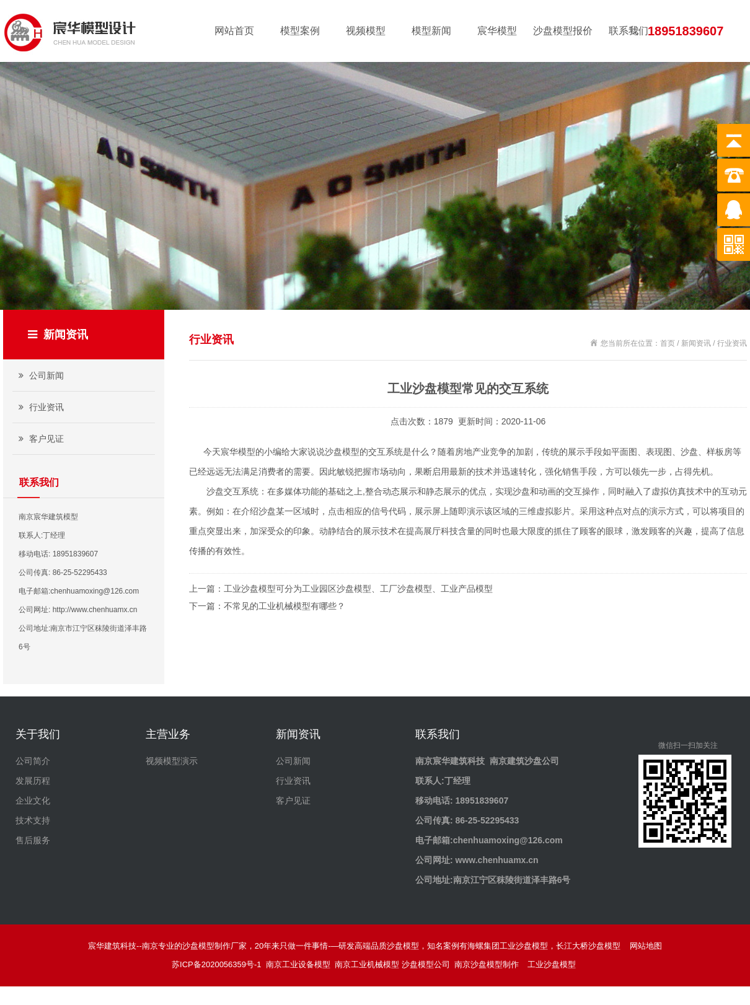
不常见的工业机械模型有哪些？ (284, 606)
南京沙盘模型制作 (488, 964)
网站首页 (234, 30)
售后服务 (32, 840)
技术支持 (32, 820)
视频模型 (366, 30)
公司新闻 (39, 375)
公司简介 (32, 761)
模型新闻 (431, 30)
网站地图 (646, 945)
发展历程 (32, 781)
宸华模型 (497, 30)
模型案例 (300, 30)
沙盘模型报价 (563, 30)
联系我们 (628, 30)
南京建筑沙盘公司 (524, 761)
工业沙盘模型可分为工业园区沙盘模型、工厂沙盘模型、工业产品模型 (358, 589)
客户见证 (39, 439)
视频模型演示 (172, 761)
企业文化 (32, 800)
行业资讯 (39, 407)
